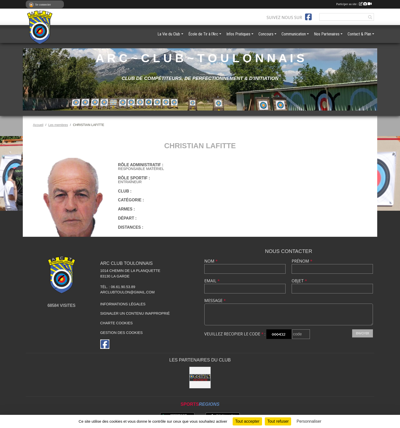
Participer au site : (354, 4)
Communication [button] (294, 34)
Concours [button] (265, 34)
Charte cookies (116, 323)
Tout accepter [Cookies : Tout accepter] (247, 421)
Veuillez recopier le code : (234, 334)
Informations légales (123, 304)
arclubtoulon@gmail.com (127, 292)
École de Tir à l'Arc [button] (203, 34)
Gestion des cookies (121, 333)
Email (212, 281)
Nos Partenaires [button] (326, 34)
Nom (211, 261)
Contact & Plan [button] (359, 34)
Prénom (302, 261)
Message (215, 300)
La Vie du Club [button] (168, 34)
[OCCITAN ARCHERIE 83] (200, 377)
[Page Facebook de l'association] (308, 17)
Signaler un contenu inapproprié (135, 313)
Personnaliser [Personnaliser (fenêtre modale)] (309, 421)
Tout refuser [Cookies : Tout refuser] (278, 421)
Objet (299, 281)
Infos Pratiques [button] (238, 34)
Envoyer (362, 333)
